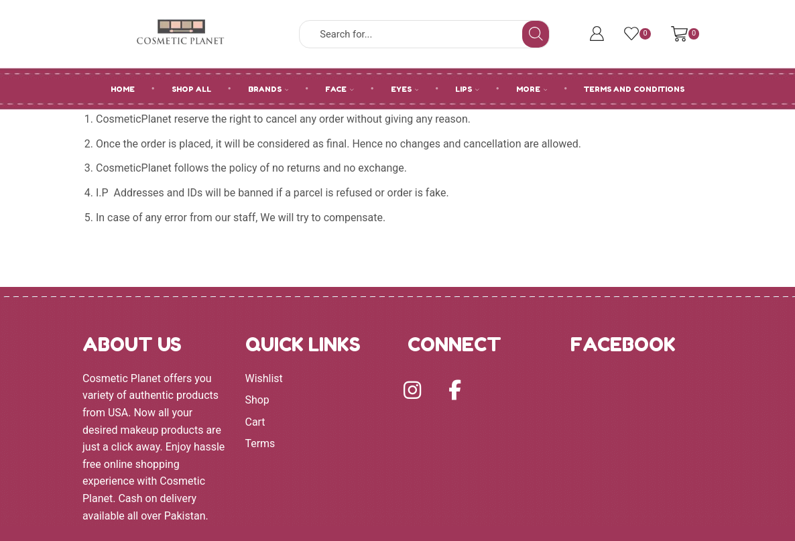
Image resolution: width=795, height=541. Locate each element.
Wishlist (264, 378)
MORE (532, 89)
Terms (260, 443)
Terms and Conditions (634, 89)
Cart (255, 422)
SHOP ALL (191, 89)
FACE (339, 89)
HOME (123, 89)
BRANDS (268, 89)
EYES (405, 89)
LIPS (467, 89)
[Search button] (535, 34)
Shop (257, 400)
